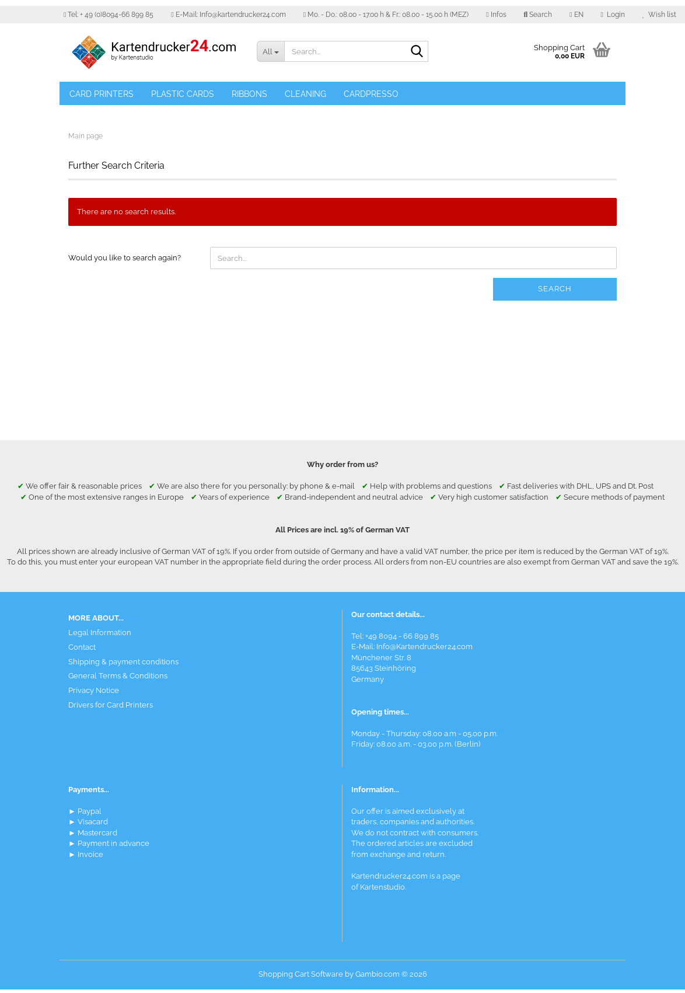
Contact (82, 650)
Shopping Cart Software (300, 977)
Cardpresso (371, 94)
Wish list (659, 15)
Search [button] (538, 15)
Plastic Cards (182, 94)
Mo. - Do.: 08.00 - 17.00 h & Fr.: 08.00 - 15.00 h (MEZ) (386, 15)
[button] (576, 14)
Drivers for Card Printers (110, 708)
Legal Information (99, 636)
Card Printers (101, 94)
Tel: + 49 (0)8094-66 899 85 (108, 15)
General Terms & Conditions (117, 679)
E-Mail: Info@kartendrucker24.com (228, 15)
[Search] (417, 51)
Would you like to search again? (124, 261)
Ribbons (249, 94)
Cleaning (305, 94)
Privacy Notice (93, 693)
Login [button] (613, 15)
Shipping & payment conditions (123, 665)
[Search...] (270, 51)
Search (555, 292)
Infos (496, 15)
